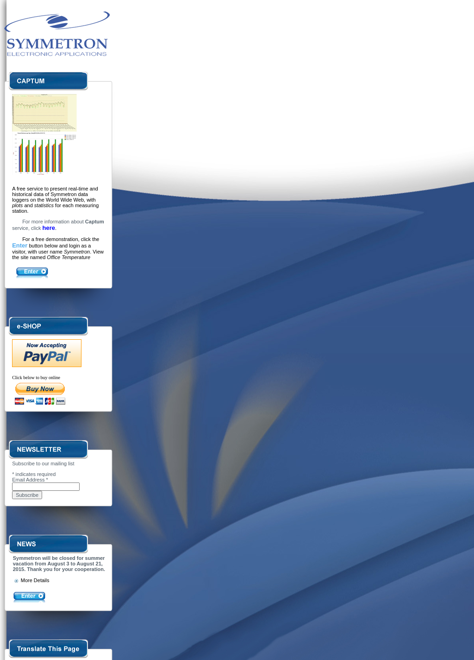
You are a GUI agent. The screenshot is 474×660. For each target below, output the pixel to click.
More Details (31, 580)
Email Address (30, 479)
